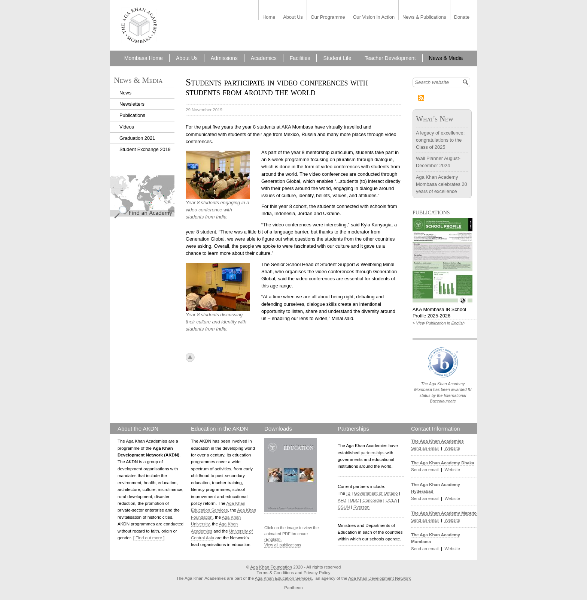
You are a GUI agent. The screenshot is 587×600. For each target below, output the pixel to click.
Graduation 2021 (137, 138)
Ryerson (361, 507)
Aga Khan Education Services (283, 578)
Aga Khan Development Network (379, 578)
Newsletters (132, 104)
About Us (293, 17)
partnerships (372, 452)
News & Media (446, 58)
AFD (342, 500)
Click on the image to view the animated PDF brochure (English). (291, 533)
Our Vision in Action (374, 17)
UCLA (391, 500)
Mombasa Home (143, 58)
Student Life (337, 58)
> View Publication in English (439, 323)
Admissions (224, 58)
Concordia (372, 500)
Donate (461, 17)
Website (452, 448)
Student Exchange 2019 (145, 149)
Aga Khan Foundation (271, 567)
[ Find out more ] (149, 538)
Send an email (425, 448)
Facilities (300, 58)
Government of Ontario (376, 493)
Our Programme (328, 17)
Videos (126, 127)
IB (348, 493)
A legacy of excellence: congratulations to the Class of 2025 (440, 140)
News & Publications (424, 17)
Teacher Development (390, 58)
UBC (354, 500)
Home (268, 17)
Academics (264, 58)
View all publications (282, 545)
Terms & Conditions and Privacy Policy (293, 572)
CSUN (344, 507)
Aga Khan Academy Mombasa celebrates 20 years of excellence (441, 184)
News (125, 93)
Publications (132, 115)
